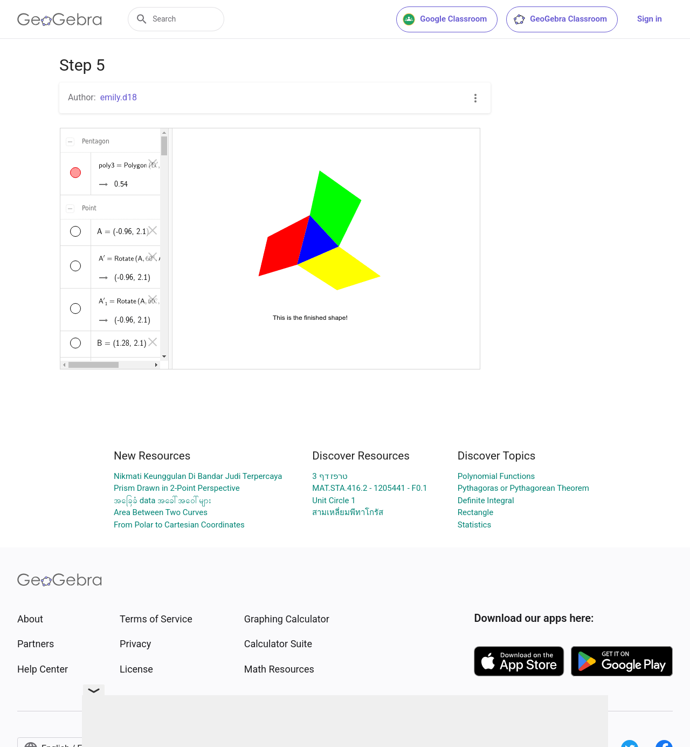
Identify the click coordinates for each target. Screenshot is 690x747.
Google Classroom (445, 19)
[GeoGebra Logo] (59, 19)
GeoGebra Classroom (560, 19)
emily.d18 (118, 97)
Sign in (649, 19)
